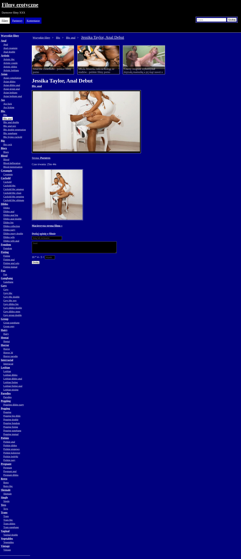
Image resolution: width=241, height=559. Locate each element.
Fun (3, 270)
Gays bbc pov (10, 300)
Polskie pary (9, 460)
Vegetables (7, 538)
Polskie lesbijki (10, 456)
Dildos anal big (10, 215)
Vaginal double (10, 534)
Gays (4, 285)
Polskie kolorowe (11, 452)
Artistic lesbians (11, 70)
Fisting (5, 252)
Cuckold (6, 178)
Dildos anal (8, 211)
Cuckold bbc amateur (13, 189)
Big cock (7, 144)
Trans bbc (8, 520)
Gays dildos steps (11, 311)
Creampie (6, 170)
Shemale (6, 490)
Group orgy (9, 326)
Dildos (4, 204)
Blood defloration (11, 163)
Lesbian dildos (10, 375)
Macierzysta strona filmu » (47, 225)
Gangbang (7, 278)
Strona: (36, 157)
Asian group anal (11, 89)
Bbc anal (7, 118)
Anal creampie (10, 48)
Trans (4, 512)
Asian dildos (9, 81)
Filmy (5, 20)
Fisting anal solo (11, 263)
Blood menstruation (12, 167)
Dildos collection (11, 226)
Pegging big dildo (11, 416)
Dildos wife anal (11, 240)
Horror (5, 345)
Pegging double (10, 419)
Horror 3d (8, 352)
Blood (4, 155)
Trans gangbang (11, 527)
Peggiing (6, 401)
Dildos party (9, 229)
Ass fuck (7, 103)
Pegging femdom (11, 423)
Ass (3, 100)
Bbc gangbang (10, 133)
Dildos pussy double (13, 233)
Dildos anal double (12, 218)
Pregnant (6, 463)
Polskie (5, 438)
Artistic (5, 55)
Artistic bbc (9, 59)
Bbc (3, 111)
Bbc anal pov (9, 126)
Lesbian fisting (10, 382)
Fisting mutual (10, 267)
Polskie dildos (10, 445)
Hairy (4, 330)
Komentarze (33, 20)
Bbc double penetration (14, 129)
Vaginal (5, 531)
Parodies (6, 393)
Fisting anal (9, 259)
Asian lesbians (10, 92)
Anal (3, 40)
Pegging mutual (11, 434)
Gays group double (12, 315)
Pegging (5, 408)
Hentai (5, 337)
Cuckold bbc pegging (13, 196)
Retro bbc (8, 486)
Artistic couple (10, 63)
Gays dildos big (10, 304)
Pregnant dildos (10, 475)
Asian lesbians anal (12, 96)
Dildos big (8, 222)
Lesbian (5, 367)
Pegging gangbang (12, 430)
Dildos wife (9, 237)
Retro (4, 478)
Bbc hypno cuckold (12, 137)
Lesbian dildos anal (12, 378)
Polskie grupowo (11, 449)
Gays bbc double (11, 296)
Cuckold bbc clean (12, 193)
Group (4, 318)
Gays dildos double (12, 307)
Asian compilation (12, 77)
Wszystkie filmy (10, 35)
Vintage (5, 546)
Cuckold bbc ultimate (13, 200)
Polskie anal (9, 441)
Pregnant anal (10, 471)
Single (4, 497)
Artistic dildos (10, 66)
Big (3, 140)
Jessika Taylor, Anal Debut (102, 37)
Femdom (6, 244)
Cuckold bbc (9, 185)
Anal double (9, 51)
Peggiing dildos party (13, 404)
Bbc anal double (11, 122)
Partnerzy (17, 20)
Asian (4, 74)
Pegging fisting (10, 427)
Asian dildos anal (11, 85)
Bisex (4, 148)
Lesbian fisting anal (12, 386)
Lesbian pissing (10, 389)
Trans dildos (9, 523)
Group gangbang (11, 322)
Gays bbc (7, 293)
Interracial (7, 360)
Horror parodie (10, 356)
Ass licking (8, 107)
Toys (3, 505)
